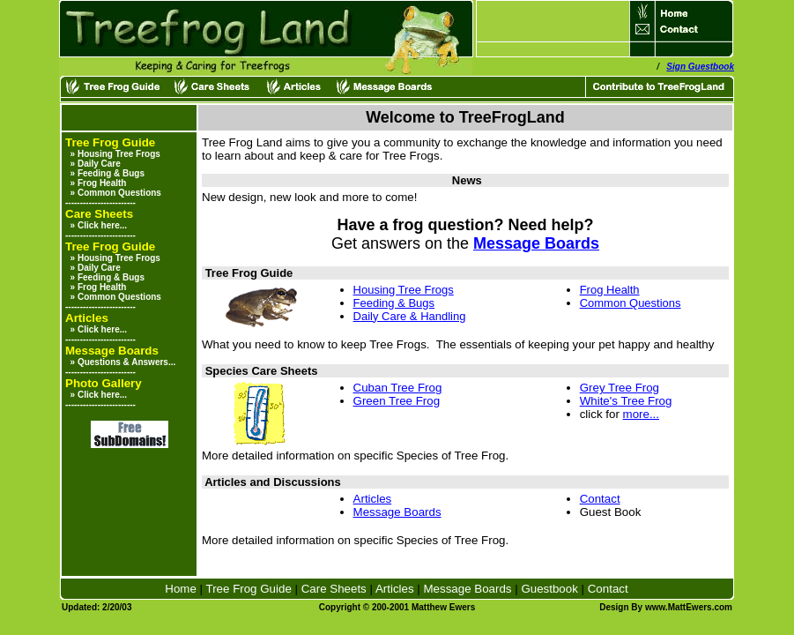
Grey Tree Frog (619, 387)
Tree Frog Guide (249, 588)
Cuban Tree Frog (397, 387)
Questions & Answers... (126, 362)
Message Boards (536, 243)
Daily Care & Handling (409, 316)
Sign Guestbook (700, 66)
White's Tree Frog (626, 400)
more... (641, 414)
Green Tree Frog (397, 400)
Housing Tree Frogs (119, 154)
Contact (600, 498)
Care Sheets (334, 588)
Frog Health (102, 183)
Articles (372, 498)
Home (181, 588)
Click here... (102, 225)
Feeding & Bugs (111, 173)
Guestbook (549, 588)
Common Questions (119, 193)
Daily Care (99, 163)
